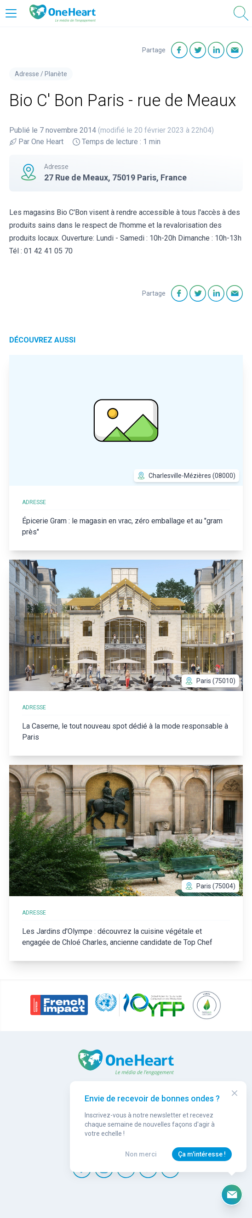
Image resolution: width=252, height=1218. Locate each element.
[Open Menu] (11, 13)
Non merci (141, 1154)
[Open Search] (241, 13)
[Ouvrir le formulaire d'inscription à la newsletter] (232, 1195)
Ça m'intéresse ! (202, 1154)
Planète (56, 74)
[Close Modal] (234, 1093)
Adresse (27, 74)
